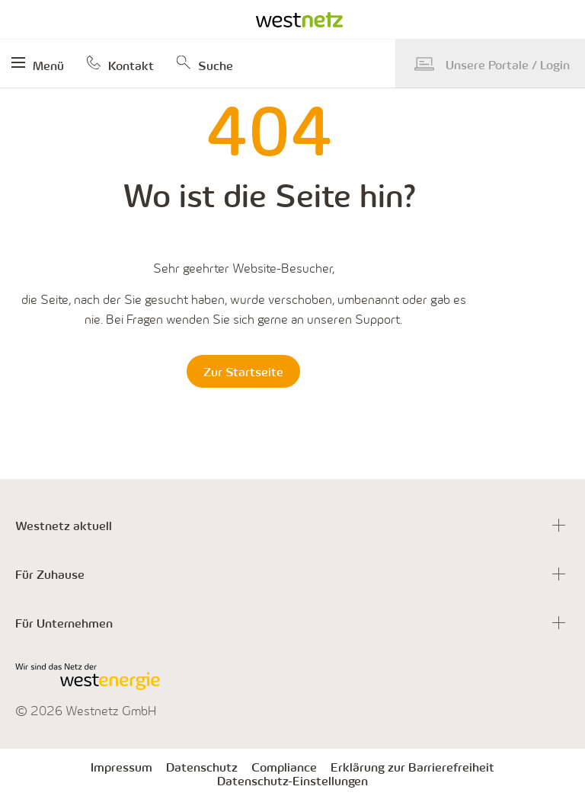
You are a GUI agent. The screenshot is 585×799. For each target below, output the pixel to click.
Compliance (284, 767)
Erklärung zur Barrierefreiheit (412, 767)
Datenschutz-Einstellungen (292, 781)
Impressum (121, 767)
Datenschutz (202, 767)
